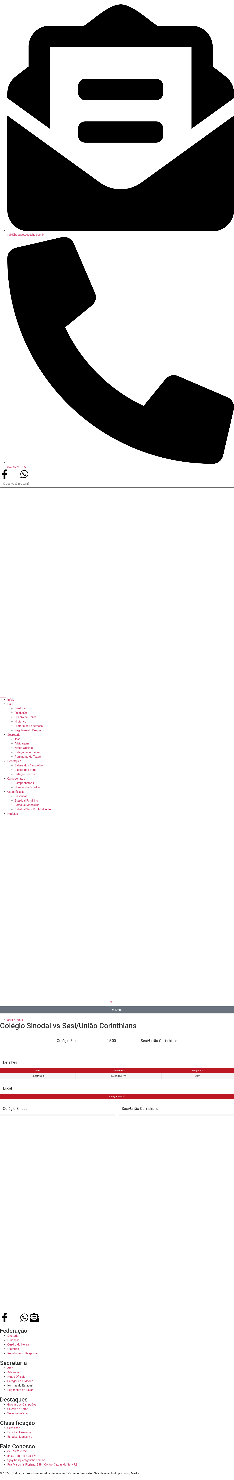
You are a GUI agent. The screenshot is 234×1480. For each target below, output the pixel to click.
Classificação (15, 792)
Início (10, 699)
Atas (17, 739)
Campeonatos (16, 778)
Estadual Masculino (27, 805)
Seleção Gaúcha (25, 774)
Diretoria (20, 708)
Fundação (21, 712)
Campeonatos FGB (26, 783)
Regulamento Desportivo (30, 730)
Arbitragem (22, 743)
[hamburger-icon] (3, 695)
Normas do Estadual (27, 787)
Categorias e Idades (28, 752)
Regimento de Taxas (28, 756)
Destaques (14, 761)
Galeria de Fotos (25, 770)
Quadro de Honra (25, 717)
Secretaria (13, 734)
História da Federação (29, 726)
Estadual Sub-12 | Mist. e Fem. (34, 809)
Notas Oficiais (24, 748)
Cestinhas (21, 796)
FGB (10, 704)
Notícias (12, 813)
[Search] (3, 491)
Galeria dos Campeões (29, 765)
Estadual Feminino (26, 800)
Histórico (20, 721)
